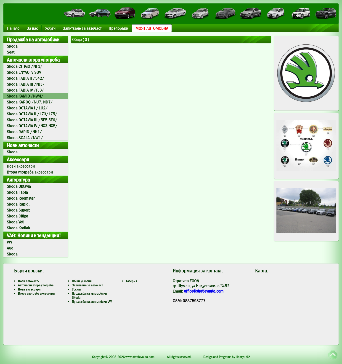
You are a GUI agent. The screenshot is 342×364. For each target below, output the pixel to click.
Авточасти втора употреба (35, 285)
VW (9, 241)
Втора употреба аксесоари (30, 171)
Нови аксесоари (21, 165)
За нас (32, 28)
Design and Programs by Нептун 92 (226, 357)
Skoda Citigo (17, 215)
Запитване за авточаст (82, 28)
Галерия (131, 281)
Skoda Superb (19, 209)
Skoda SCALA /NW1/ (25, 137)
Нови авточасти (29, 281)
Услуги (50, 28)
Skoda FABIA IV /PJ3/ (25, 89)
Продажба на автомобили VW (92, 301)
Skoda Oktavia (19, 186)
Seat (10, 51)
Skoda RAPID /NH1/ (24, 131)
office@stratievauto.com (203, 290)
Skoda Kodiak (18, 227)
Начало (13, 28)
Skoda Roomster (20, 198)
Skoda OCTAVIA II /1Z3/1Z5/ (32, 113)
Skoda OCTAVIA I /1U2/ (27, 107)
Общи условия (82, 281)
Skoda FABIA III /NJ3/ (26, 84)
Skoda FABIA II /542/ (25, 78)
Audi (10, 247)
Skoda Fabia (17, 192)
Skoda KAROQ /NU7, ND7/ (30, 101)
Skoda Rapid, (18, 203)
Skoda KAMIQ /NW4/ (25, 95)
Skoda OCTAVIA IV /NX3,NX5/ (32, 125)
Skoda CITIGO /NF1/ (24, 66)
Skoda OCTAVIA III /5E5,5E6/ (32, 119)
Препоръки (118, 28)
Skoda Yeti (15, 221)
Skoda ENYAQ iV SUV (24, 72)
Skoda (12, 46)
